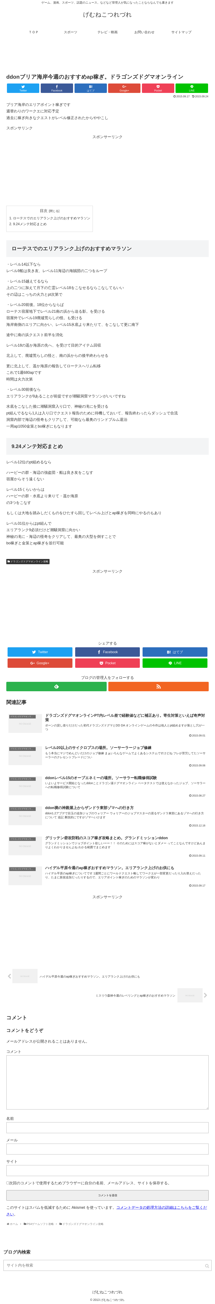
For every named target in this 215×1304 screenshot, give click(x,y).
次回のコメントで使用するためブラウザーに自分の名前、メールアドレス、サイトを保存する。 (90, 1183)
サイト (12, 1161)
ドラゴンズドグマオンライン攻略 (29, 561)
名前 (10, 1118)
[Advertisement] (107, 57)
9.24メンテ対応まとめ (30, 224)
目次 (43, 211)
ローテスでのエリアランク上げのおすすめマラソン (51, 218)
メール (12, 1140)
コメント (13, 1052)
